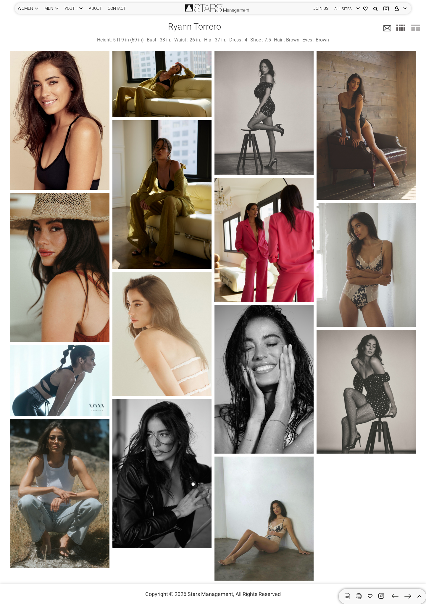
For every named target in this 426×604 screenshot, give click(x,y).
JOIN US (320, 8)
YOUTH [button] (71, 8)
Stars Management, (211, 594)
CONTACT (117, 8)
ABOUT (95, 8)
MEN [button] (48, 8)
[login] (345, 8)
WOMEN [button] (25, 8)
